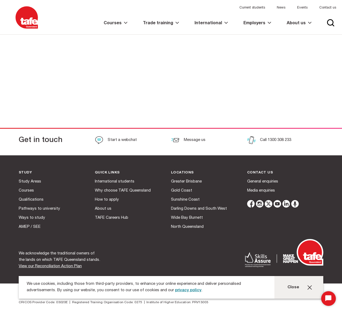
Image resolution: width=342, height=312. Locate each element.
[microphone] (295, 204)
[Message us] (188, 140)
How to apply (107, 200)
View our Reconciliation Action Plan (50, 266)
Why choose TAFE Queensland (123, 191)
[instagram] (259, 204)
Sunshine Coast (185, 200)
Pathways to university (39, 209)
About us (103, 209)
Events (302, 8)
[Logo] (26, 29)
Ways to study (32, 218)
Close (293, 287)
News (281, 8)
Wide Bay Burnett (187, 218)
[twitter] (268, 204)
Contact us (327, 8)
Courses (26, 191)
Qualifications (31, 200)
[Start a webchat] (116, 140)
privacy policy (188, 290)
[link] (115, 28)
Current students (252, 8)
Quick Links (107, 173)
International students (114, 182)
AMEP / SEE (30, 227)
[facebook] (251, 204)
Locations (182, 173)
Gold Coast (181, 191)
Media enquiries (261, 191)
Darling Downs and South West (199, 209)
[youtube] (277, 204)
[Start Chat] (328, 298)
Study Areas (30, 182)
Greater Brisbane (186, 182)
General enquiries (262, 182)
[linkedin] (286, 204)
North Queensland (187, 227)
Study (25, 173)
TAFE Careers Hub (111, 218)
